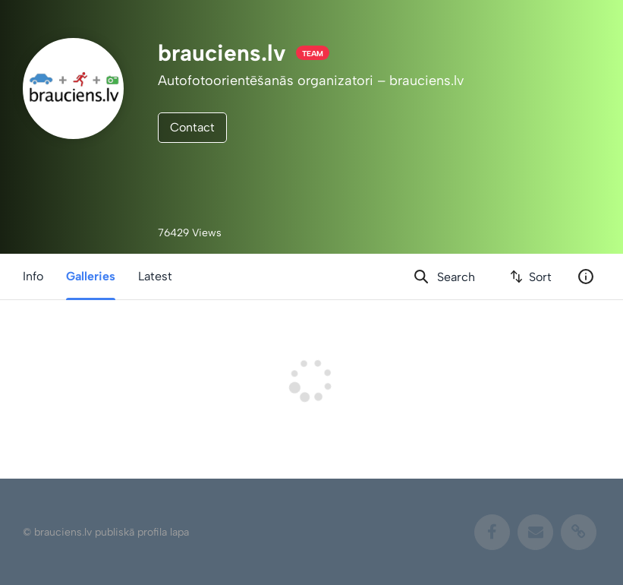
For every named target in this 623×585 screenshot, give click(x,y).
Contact (192, 127)
